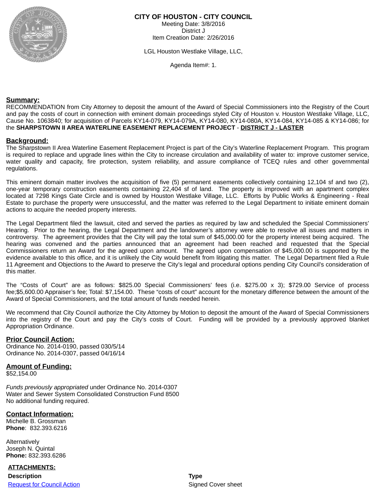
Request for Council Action (44, 485)
